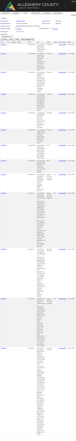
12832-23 (3, 72)
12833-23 (3, 94)
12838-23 (3, 249)
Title (38, 42)
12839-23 (3, 298)
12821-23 (3, 174)
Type (29, 42)
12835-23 (3, 130)
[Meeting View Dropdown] (27, 39)
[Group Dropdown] (11, 39)
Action (48, 42)
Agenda (19, 29)
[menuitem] (4, 39)
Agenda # (13, 42)
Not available (19, 31)
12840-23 (3, 348)
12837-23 (3, 160)
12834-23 (3, 113)
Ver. (8, 42)
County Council (20, 21)
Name (19, 42)
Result (55, 42)
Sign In (73, 1)
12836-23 (3, 145)
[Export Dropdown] (17, 39)
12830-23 (3, 44)
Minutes (55, 29)
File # (2, 42)
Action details (62, 44)
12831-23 (3, 53)
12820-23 (3, 193)
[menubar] (17, 39)
